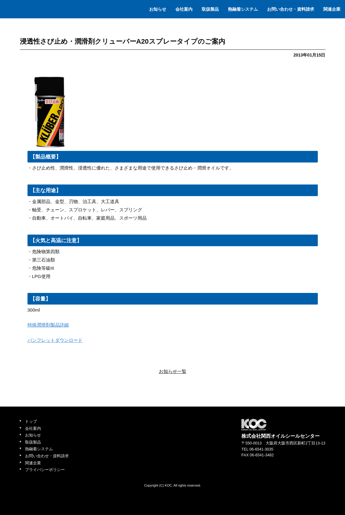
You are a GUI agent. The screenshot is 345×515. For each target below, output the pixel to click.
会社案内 (184, 9)
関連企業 (331, 9)
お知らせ (157, 9)
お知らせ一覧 (172, 371)
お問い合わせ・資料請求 (290, 9)
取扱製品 (210, 9)
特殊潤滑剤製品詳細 (48, 324)
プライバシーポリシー (45, 470)
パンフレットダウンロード (55, 340)
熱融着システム (243, 9)
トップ (31, 421)
